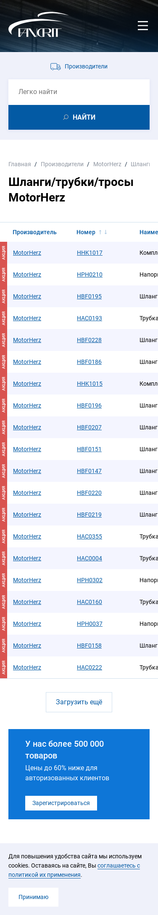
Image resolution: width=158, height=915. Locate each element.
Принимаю (33, 897)
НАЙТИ (84, 117)
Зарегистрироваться (61, 803)
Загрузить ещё (79, 702)
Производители (86, 66)
